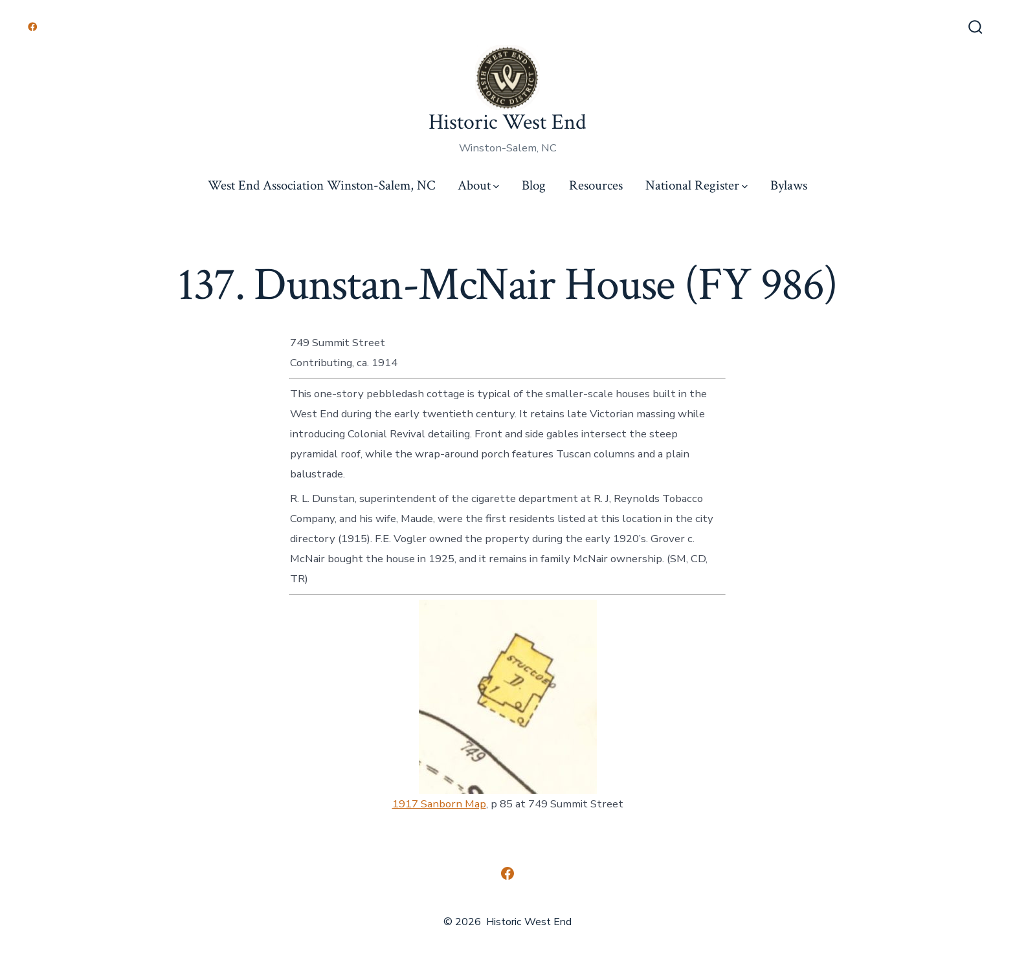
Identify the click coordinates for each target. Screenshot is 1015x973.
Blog (534, 185)
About (478, 185)
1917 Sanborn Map (439, 803)
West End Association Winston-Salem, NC (321, 185)
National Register (696, 185)
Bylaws (788, 185)
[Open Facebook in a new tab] (33, 27)
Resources (596, 185)
